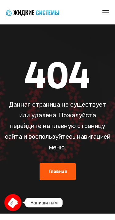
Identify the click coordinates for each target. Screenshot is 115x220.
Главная (57, 171)
